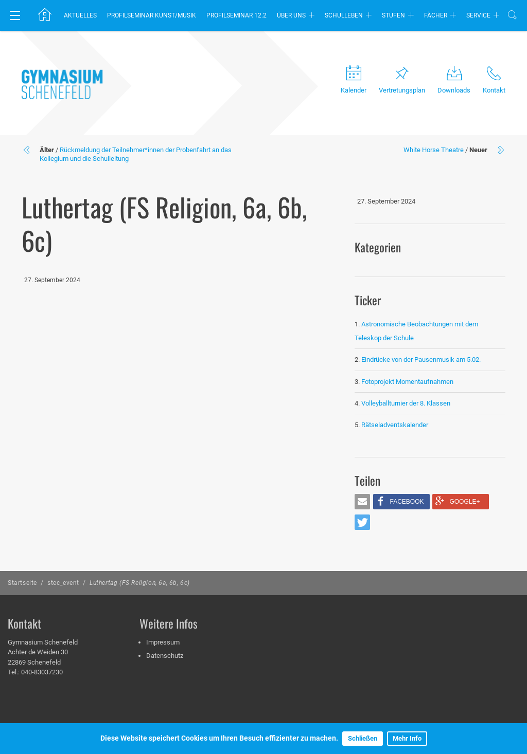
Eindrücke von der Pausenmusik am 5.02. (421, 359)
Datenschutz (164, 655)
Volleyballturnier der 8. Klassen (405, 403)
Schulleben (344, 15)
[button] (362, 501)
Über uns (291, 15)
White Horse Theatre (433, 150)
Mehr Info (407, 738)
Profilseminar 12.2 (236, 15)
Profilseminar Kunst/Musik (151, 15)
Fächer (435, 15)
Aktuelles (80, 15)
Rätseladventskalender (394, 425)
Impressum (163, 642)
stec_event (63, 582)
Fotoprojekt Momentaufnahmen (407, 381)
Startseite (22, 582)
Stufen (393, 15)
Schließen (362, 738)
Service (478, 15)
